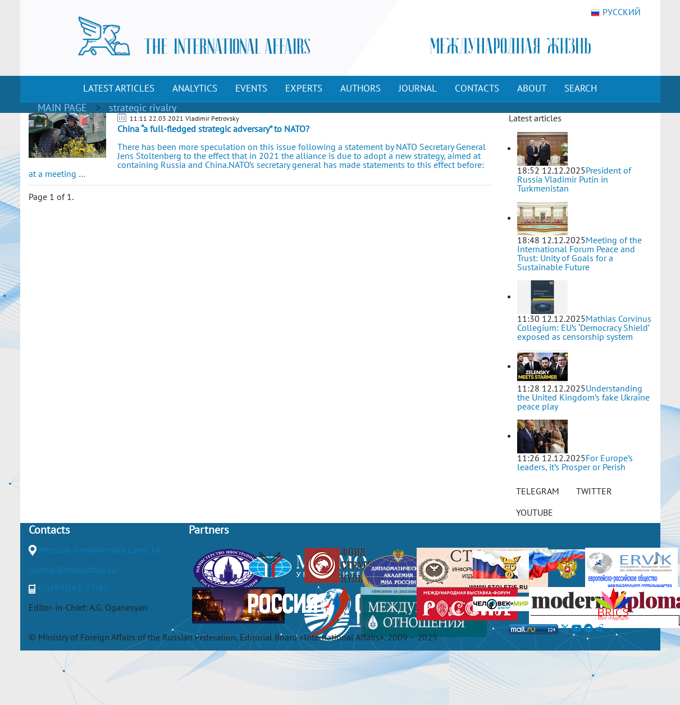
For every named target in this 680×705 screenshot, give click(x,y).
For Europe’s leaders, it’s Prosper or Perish (575, 462)
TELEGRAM (537, 491)
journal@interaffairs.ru (72, 569)
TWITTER (594, 491)
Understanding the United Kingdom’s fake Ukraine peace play (583, 397)
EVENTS (251, 88)
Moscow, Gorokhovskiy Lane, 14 (100, 549)
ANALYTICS (194, 88)
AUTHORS (360, 88)
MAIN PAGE (62, 107)
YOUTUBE (534, 512)
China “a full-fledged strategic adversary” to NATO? (213, 128)
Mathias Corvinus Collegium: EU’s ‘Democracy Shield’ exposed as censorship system (584, 327)
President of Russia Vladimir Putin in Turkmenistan (574, 179)
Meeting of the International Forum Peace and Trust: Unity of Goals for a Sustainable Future (579, 253)
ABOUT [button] (531, 88)
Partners (209, 529)
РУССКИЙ (616, 12)
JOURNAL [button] (418, 88)
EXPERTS (303, 88)
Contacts (49, 529)
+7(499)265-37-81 (73, 587)
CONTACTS (477, 88)
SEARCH (580, 88)
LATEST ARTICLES (118, 88)
